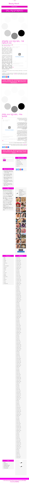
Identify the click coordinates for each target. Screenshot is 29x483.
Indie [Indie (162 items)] (10, 198)
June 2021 (18, 336)
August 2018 (18, 382)
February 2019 (19, 374)
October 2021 (18, 331)
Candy (5, 261)
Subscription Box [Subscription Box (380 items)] (7, 207)
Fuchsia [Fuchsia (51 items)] (6, 195)
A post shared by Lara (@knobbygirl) (18, 65)
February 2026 (19, 260)
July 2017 (18, 400)
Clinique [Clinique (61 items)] (7, 192)
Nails (25, 81)
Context (23, 150)
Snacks (5, 282)
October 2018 (18, 380)
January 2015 (18, 441)
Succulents (6, 182)
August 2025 (18, 268)
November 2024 (19, 280)
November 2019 (19, 362)
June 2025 (18, 271)
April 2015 (18, 437)
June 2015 (18, 434)
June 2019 (18, 369)
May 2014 (18, 452)
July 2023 (18, 302)
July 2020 (18, 351)
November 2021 (19, 329)
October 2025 (18, 265)
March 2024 (18, 291)
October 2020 (18, 347)
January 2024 (18, 294)
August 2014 (18, 448)
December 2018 (19, 377)
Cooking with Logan (7, 465)
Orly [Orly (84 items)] (3, 201)
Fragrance (5, 267)
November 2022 (19, 313)
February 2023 (19, 309)
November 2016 (19, 411)
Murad (4, 151)
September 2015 (19, 430)
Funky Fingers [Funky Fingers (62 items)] (9, 195)
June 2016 (18, 418)
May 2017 (18, 403)
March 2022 (18, 324)
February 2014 (19, 456)
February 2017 (19, 407)
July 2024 (18, 286)
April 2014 (18, 453)
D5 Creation (24, 480)
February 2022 (19, 325)
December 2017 (19, 393)
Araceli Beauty (19, 150)
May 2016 (18, 419)
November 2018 (19, 378)
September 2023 (19, 299)
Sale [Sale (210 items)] (8, 203)
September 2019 (19, 365)
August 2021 (18, 333)
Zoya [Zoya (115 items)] (4, 209)
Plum (8, 81)
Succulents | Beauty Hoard (7, 183)
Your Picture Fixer (6, 466)
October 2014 (18, 445)
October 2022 (18, 314)
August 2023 (18, 301)
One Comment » (14, 82)
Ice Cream (5, 272)
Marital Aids (5, 276)
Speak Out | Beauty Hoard (7, 177)
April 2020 (18, 355)
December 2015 (19, 426)
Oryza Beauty (4, 81)
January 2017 (18, 408)
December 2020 (19, 344)
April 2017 (18, 404)
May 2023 (18, 305)
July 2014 (18, 449)
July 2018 (18, 384)
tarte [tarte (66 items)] (3, 208)
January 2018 (18, 392)
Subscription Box (14, 81)
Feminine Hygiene (6, 265)
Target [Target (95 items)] (12, 207)
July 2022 (18, 318)
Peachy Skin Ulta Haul (20, 164)
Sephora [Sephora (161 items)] (7, 204)
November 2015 (19, 427)
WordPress (17, 481)
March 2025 (18, 275)
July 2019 (18, 367)
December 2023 (19, 295)
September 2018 (19, 381)
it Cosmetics (24, 80)
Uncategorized (6, 283)
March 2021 (18, 340)
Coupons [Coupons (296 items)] (10, 192)
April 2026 (18, 257)
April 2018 (18, 388)
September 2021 (19, 332)
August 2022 (18, 317)
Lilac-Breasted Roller (19, 163)
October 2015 (18, 429)
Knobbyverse (6, 463)
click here (24, 144)
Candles (5, 260)
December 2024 (19, 279)
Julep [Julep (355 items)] (7, 199)
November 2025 (19, 264)
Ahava (16, 150)
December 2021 (19, 328)
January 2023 (18, 310)
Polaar (10, 81)
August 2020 (18, 350)
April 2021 (18, 339)
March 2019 (18, 373)
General (5, 268)
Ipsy (21, 80)
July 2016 (18, 416)
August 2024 (18, 284)
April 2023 (18, 306)
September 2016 (19, 414)
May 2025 (18, 272)
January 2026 (18, 261)
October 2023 (18, 298)
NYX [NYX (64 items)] (10, 200)
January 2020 (18, 359)
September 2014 (19, 446)
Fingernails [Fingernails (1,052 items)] (9, 193)
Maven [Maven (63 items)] (9, 200)
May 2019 (18, 370)
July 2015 (18, 433)
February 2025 (19, 276)
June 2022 (18, 320)
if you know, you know (7, 45)
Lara (5, 80)
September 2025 (19, 267)
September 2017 (19, 397)
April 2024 (18, 290)
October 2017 (18, 396)
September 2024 (19, 283)
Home (5, 462)
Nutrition (5, 279)
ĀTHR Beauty (18, 80)
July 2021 (18, 335)
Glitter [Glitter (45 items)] (8, 198)
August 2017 (18, 399)
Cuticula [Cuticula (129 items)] (4, 193)
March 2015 (18, 438)
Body (4, 257)
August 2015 (18, 431)
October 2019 (18, 363)
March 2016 (18, 422)
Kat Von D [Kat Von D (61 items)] (9, 199)
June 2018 (18, 385)
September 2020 (19, 348)
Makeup (22, 81)
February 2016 (19, 423)
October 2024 (18, 282)
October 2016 (18, 412)
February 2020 (19, 358)
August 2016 (18, 415)
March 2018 (18, 389)
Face (20, 81)
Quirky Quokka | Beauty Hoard (8, 170)
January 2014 (18, 457)
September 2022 (19, 316)
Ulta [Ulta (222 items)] (5, 208)
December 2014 (19, 442)
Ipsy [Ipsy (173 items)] (11, 198)
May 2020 (18, 354)
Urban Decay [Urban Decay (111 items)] (8, 208)
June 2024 (18, 287)
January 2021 (18, 343)
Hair (4, 271)
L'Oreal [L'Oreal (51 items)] (11, 199)
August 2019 (18, 366)
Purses (5, 280)
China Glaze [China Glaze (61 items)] (4, 192)
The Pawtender (6, 467)
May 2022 (18, 321)
